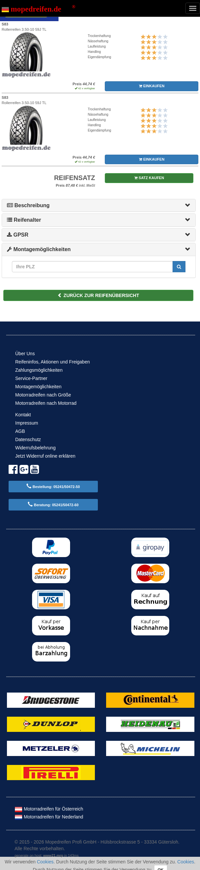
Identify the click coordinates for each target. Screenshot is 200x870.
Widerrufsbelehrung (35, 447)
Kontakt (23, 414)
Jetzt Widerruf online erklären (45, 456)
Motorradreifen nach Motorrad (45, 403)
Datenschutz (28, 439)
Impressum (26, 423)
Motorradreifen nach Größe (43, 394)
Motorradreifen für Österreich (49, 809)
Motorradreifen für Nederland (49, 816)
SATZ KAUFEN (149, 178)
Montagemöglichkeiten (39, 249)
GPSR (17, 235)
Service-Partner (31, 378)
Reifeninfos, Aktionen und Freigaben (52, 361)
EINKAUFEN (151, 86)
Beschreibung (28, 205)
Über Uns (25, 353)
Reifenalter (24, 220)
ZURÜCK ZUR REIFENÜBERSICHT (98, 295)
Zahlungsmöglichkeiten (38, 370)
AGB (20, 431)
